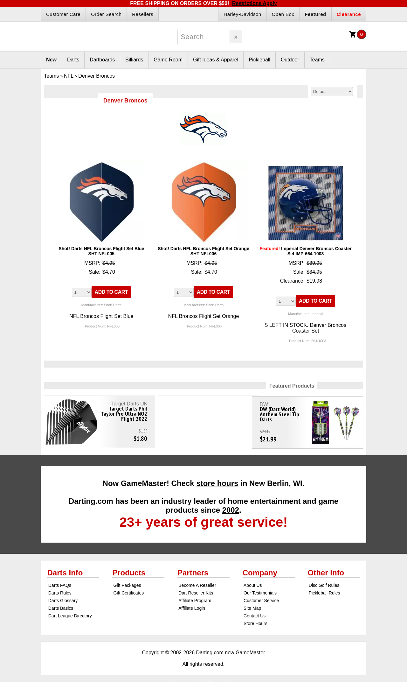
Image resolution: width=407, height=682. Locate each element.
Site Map (252, 605)
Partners (192, 570)
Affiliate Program (194, 597)
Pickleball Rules (324, 590)
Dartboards (102, 59)
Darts (73, 59)
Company (260, 570)
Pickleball (259, 59)
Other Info (326, 570)
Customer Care (63, 14)
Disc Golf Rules (324, 582)
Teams (317, 59)
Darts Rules (60, 590)
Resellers (142, 14)
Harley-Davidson (242, 14)
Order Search (106, 14)
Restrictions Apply (254, 3)
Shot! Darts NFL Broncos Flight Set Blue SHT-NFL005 (101, 251)
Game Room (168, 59)
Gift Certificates (129, 590)
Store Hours (255, 620)
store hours (217, 480)
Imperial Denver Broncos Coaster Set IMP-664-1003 (305, 251)
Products (128, 570)
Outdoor (290, 59)
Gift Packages (127, 582)
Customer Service (261, 597)
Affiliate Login (191, 605)
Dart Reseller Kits (195, 590)
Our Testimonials (260, 590)
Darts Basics (60, 605)
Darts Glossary (63, 597)
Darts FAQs (59, 582)
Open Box (283, 14)
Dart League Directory (70, 612)
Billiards (134, 59)
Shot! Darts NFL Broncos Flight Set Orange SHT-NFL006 (203, 251)
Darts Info (65, 570)
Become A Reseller (197, 582)
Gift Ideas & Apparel (215, 59)
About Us (253, 582)
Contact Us (255, 612)
